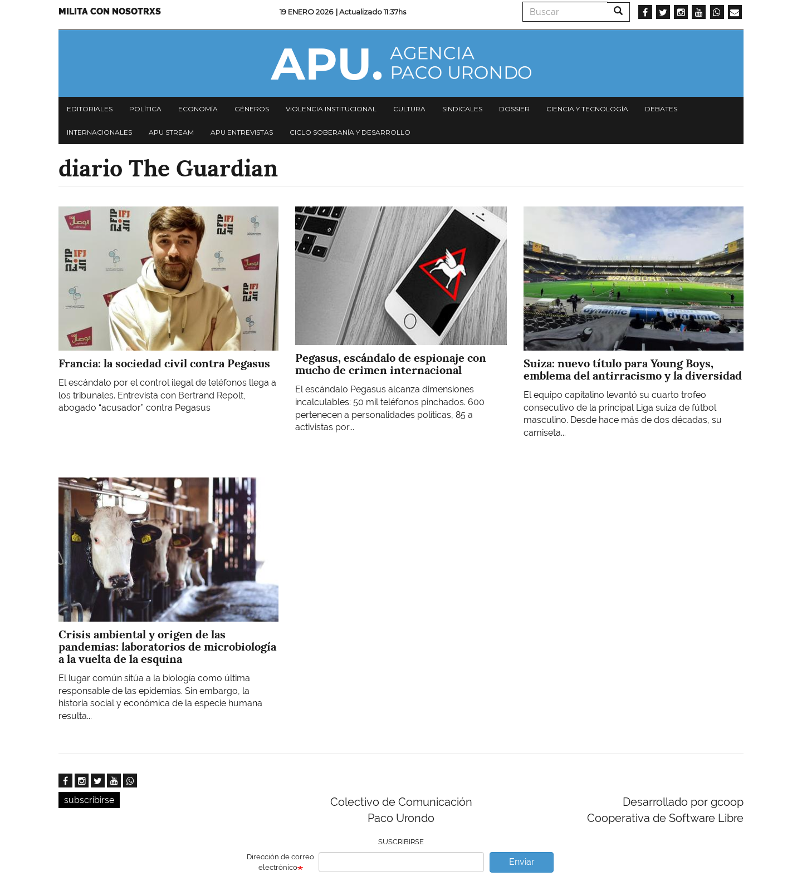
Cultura (409, 109)
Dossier (514, 109)
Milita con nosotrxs (109, 11)
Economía (198, 109)
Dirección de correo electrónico (280, 862)
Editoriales (90, 109)
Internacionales (99, 132)
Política (145, 109)
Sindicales (462, 109)
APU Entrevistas (242, 132)
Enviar (522, 861)
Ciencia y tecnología (587, 109)
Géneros (251, 109)
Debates (661, 109)
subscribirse (89, 800)
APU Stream (171, 132)
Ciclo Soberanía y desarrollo (350, 132)
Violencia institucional (331, 109)
